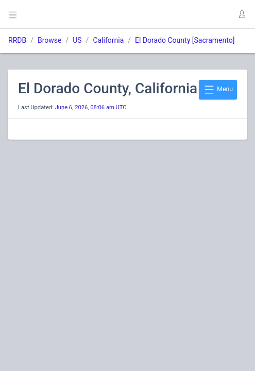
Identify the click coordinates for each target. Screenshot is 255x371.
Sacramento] (214, 40)
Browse (49, 40)
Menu (218, 89)
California (108, 40)
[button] (241, 14)
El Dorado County (162, 40)
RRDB (17, 40)
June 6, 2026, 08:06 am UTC (91, 107)
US (77, 40)
